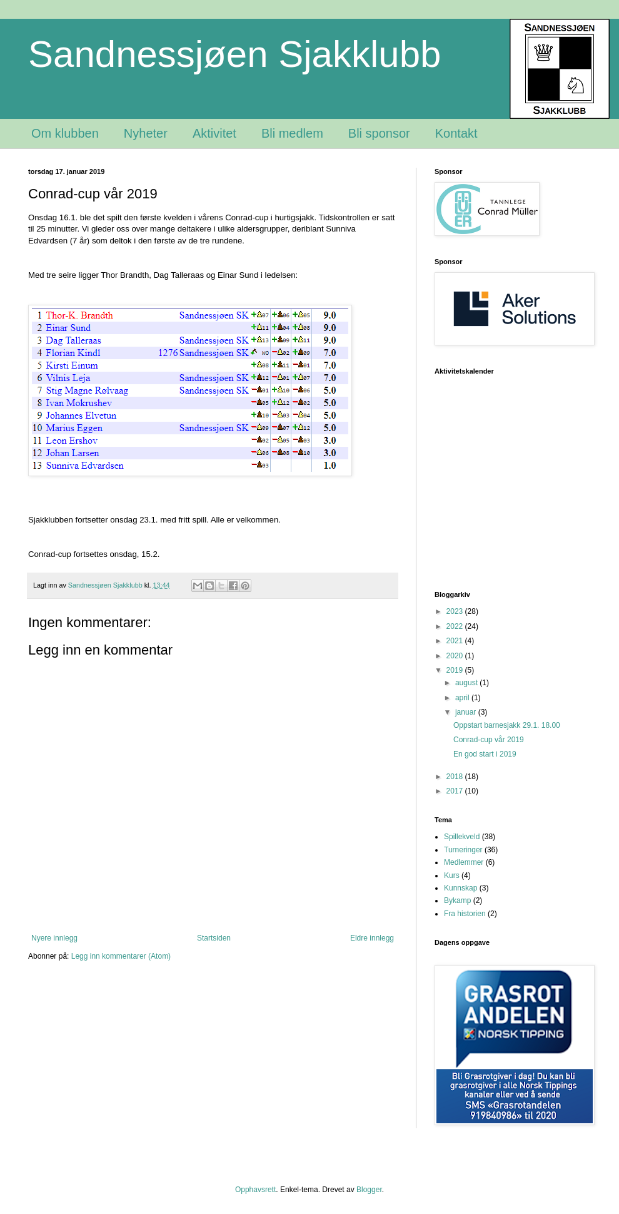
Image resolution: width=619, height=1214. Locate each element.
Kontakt (456, 133)
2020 (455, 655)
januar (466, 712)
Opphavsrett (255, 1189)
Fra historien (465, 913)
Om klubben (65, 133)
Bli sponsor (379, 133)
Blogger (369, 1189)
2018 (455, 776)
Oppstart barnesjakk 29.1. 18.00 (506, 725)
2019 (455, 670)
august (467, 682)
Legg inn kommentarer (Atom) (121, 956)
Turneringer (463, 849)
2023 (455, 611)
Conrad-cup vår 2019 (488, 739)
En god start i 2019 (484, 754)
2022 (455, 626)
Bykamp (457, 900)
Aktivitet (214, 133)
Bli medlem (292, 133)
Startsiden (214, 938)
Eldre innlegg (372, 938)
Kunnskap (460, 888)
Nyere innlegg (54, 938)
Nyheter (146, 133)
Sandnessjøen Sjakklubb (234, 54)
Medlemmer (463, 862)
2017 (455, 791)
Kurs (452, 875)
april (463, 697)
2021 (455, 640)
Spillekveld (462, 836)
